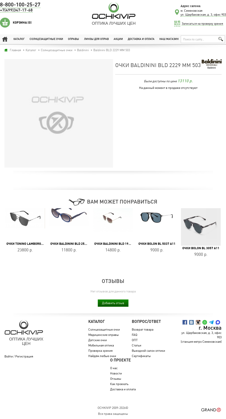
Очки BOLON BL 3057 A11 (200, 248)
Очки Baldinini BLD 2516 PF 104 (74, 244)
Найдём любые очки (102, 356)
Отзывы (115, 378)
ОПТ (135, 340)
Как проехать (119, 384)
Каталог (19, 39)
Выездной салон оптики (148, 350)
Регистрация (24, 356)
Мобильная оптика (101, 345)
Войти (8, 356)
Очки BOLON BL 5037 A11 (156, 244)
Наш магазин (169, 39)
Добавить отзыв (113, 303)
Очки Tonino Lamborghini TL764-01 (34, 244)
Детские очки (97, 340)
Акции (118, 39)
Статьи (136, 345)
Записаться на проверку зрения (202, 23)
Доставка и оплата (141, 39)
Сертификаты (141, 356)
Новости (116, 373)
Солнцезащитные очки (46, 39)
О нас (114, 368)
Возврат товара (142, 329)
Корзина (22, 22)
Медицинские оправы (103, 335)
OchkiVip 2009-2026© (113, 408)
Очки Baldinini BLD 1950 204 (116, 244)
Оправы (73, 39)
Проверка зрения (100, 350)
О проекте (120, 360)
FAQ (134, 335)
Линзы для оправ (96, 39)
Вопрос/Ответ (146, 322)
